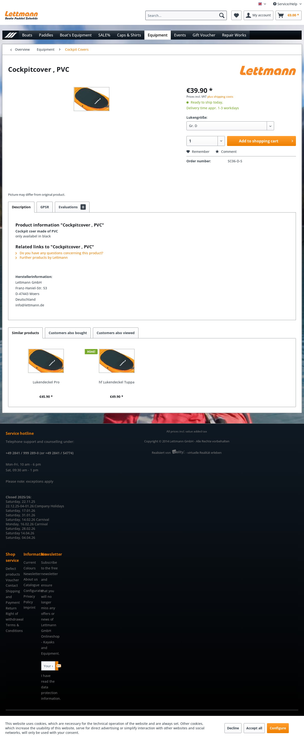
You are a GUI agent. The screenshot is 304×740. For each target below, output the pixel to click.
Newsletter (31, 574)
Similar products (25, 333)
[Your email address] (48, 666)
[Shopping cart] (289, 15)
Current (30, 562)
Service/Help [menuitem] (285, 4)
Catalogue (31, 585)
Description (21, 207)
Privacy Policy (29, 599)
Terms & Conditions (13, 628)
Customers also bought (68, 333)
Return (11, 608)
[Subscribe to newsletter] (57, 666)
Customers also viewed (116, 333)
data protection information (50, 693)
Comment (226, 151)
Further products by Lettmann (41, 257)
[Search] (222, 15)
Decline (233, 728)
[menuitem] (187, 15)
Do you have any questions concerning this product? (59, 253)
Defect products (13, 571)
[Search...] (186, 15)
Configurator (31, 590)
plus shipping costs (220, 97)
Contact (12, 585)
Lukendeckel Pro (46, 382)
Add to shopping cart (266, 140)
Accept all (254, 728)
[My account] (258, 15)
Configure (278, 728)
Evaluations (72, 207)
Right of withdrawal (13, 616)
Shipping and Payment (13, 597)
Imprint (29, 607)
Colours (30, 568)
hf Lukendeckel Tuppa (116, 382)
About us (31, 579)
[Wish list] (236, 15)
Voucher (12, 580)
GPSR (44, 207)
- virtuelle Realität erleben (204, 452)
